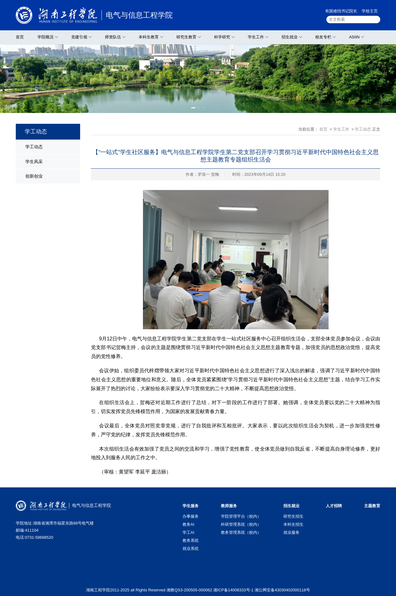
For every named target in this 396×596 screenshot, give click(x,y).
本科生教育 (149, 37)
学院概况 (45, 37)
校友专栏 (323, 37)
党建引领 (79, 37)
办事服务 (191, 516)
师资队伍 (113, 37)
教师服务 (229, 505)
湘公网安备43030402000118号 (282, 590)
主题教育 (372, 505)
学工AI (188, 532)
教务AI (188, 524)
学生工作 (256, 37)
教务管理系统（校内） (241, 532)
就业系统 (191, 548)
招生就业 (290, 37)
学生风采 (34, 161)
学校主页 (370, 11)
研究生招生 (293, 516)
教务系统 (191, 540)
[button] (193, 107)
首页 (20, 37)
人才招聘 (334, 505)
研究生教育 (186, 37)
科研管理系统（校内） (241, 524)
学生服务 (191, 505)
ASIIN (354, 37)
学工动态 (34, 146)
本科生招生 (293, 524)
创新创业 (34, 176)
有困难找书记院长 (341, 11)
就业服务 (291, 532)
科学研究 (222, 37)
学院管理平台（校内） (241, 516)
